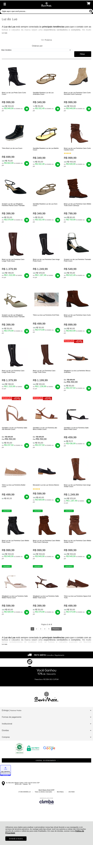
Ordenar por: (37, 46)
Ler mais (4, 33)
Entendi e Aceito (16, 838)
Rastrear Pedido (15, 737)
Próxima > (56, 656)
